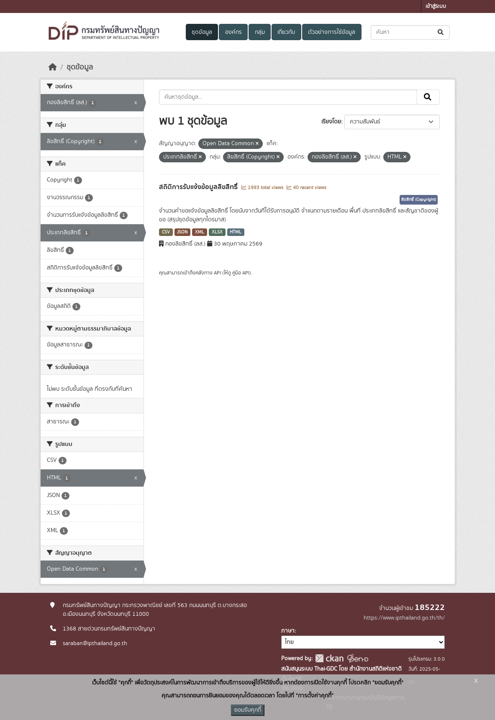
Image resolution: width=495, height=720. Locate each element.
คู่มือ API (240, 273)
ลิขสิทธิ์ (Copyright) (418, 199)
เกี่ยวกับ (286, 32)
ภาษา (288, 631)
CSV (166, 232)
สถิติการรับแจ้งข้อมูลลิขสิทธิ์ (199, 187)
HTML (235, 232)
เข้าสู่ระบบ (436, 6)
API (217, 273)
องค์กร (233, 32)
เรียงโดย (331, 122)
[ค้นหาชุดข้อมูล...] (410, 32)
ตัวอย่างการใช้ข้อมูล (331, 32)
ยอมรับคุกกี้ (247, 710)
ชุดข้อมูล (202, 32)
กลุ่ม (260, 32)
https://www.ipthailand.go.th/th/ (404, 618)
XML (199, 232)
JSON (182, 232)
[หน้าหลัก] (53, 67)
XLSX (217, 232)
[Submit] (441, 32)
